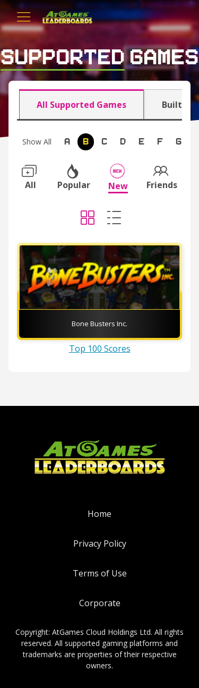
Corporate (99, 603)
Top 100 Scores (100, 348)
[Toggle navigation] (23, 17)
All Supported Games (81, 105)
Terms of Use (100, 573)
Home (99, 514)
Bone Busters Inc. (99, 323)
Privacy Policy (99, 543)
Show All (36, 142)
